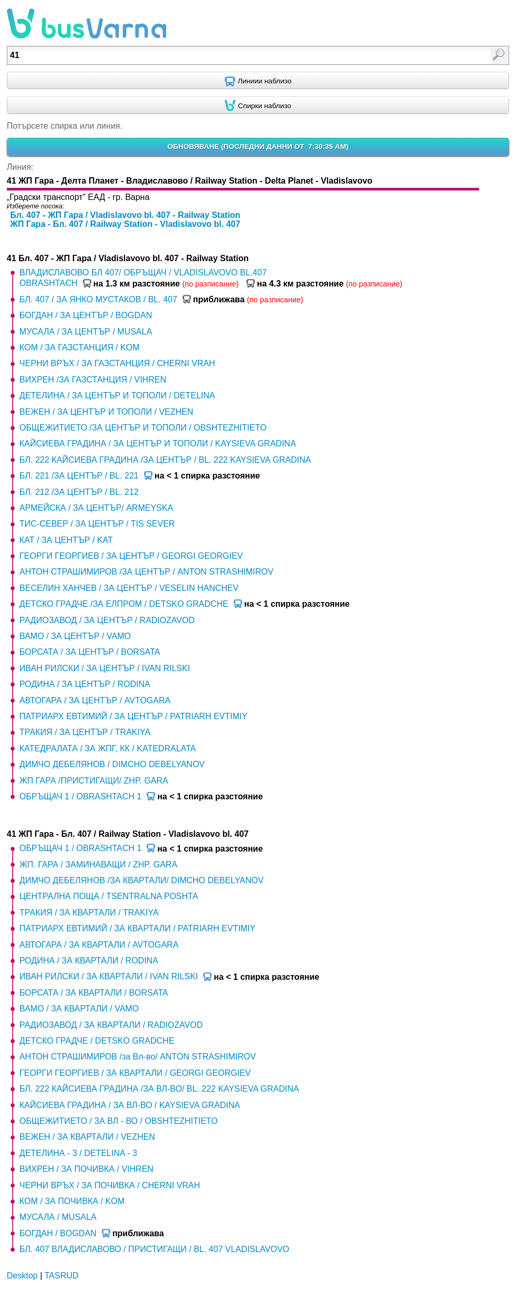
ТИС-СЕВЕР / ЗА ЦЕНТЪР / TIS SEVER (97, 523)
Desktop (22, 1275)
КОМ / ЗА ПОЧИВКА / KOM (72, 1201)
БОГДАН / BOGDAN (58, 1233)
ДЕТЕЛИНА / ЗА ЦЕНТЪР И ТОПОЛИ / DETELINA (117, 395)
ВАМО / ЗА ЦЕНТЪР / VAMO (75, 636)
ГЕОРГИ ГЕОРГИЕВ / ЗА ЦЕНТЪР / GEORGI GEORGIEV (131, 555)
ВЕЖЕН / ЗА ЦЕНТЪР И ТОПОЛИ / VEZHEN (107, 411)
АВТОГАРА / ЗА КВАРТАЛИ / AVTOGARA (99, 944)
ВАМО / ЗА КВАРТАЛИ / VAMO (79, 1008)
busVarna (86, 23)
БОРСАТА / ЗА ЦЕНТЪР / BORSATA (90, 651)
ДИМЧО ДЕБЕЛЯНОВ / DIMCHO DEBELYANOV (112, 764)
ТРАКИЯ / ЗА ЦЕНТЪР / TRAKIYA (85, 732)
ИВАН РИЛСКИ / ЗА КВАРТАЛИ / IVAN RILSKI (109, 976)
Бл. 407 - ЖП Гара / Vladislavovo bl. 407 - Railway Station (125, 215)
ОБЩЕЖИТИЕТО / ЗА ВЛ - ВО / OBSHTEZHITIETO (119, 1120)
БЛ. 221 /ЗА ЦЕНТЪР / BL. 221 (79, 475)
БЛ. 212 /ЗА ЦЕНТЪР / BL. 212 (79, 492)
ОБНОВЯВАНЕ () (257, 146)
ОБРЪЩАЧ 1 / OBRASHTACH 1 (80, 796)
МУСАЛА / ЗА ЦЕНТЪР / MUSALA (86, 331)
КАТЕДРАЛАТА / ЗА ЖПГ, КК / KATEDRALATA (108, 748)
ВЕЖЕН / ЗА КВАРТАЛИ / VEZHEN (87, 1136)
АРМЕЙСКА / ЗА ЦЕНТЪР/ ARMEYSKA (96, 507)
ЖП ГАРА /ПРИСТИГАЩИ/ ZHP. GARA (94, 780)
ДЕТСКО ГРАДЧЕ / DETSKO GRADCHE (97, 1040)
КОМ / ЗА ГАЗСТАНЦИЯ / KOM (80, 347)
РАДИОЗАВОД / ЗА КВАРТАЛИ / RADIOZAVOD (111, 1024)
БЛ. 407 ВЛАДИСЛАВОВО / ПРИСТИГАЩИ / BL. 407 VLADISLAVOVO (154, 1249)
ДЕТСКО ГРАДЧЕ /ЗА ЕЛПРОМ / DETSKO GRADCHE (124, 603)
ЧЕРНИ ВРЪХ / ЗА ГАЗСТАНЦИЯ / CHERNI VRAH (117, 363)
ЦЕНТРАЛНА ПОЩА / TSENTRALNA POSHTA (109, 896)
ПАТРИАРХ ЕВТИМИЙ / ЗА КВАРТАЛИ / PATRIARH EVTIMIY (137, 928)
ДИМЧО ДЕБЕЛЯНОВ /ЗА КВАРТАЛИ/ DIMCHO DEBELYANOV (142, 880)
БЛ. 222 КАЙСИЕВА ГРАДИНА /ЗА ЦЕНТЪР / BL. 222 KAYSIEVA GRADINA (165, 459)
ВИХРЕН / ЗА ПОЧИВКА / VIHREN (87, 1168)
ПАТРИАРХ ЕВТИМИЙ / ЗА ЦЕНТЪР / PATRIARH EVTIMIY (133, 716)
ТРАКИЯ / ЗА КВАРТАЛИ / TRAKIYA (89, 912)
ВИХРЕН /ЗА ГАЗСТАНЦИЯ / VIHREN (93, 379)
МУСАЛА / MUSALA (58, 1216)
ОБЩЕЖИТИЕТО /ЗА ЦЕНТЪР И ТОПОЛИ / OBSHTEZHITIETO (143, 427)
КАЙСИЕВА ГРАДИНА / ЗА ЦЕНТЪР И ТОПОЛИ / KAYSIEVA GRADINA (158, 443)
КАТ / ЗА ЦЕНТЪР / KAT (66, 540)
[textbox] (222, 55)
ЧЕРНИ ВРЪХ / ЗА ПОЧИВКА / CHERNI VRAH (110, 1185)
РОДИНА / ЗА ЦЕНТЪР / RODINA (85, 684)
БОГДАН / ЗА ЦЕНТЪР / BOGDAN (86, 315)
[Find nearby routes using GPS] (258, 80)
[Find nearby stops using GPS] (258, 105)
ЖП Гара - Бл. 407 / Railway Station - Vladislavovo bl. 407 (125, 223)
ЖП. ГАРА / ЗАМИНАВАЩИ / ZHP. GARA (98, 864)
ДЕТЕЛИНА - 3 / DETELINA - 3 (78, 1153)
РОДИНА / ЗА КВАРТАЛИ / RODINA (89, 960)
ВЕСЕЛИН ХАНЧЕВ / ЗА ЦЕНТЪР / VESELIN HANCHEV (129, 588)
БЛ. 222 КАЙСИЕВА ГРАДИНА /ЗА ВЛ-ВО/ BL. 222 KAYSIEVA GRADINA (159, 1088)
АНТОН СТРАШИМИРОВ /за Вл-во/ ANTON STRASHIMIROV (138, 1056)
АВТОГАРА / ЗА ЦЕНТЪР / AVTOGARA (95, 700)
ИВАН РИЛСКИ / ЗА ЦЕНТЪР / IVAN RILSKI (105, 668)
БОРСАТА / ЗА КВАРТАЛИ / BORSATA (94, 992)
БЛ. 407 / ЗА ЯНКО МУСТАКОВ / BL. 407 (98, 299)
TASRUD (61, 1275)
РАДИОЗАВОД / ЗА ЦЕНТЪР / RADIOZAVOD (107, 620)
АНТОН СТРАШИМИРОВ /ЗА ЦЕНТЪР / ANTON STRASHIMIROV (146, 571)
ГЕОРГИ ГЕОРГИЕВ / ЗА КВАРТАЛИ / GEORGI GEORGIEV (135, 1072)
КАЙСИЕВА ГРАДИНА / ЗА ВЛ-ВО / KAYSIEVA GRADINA (130, 1105)
